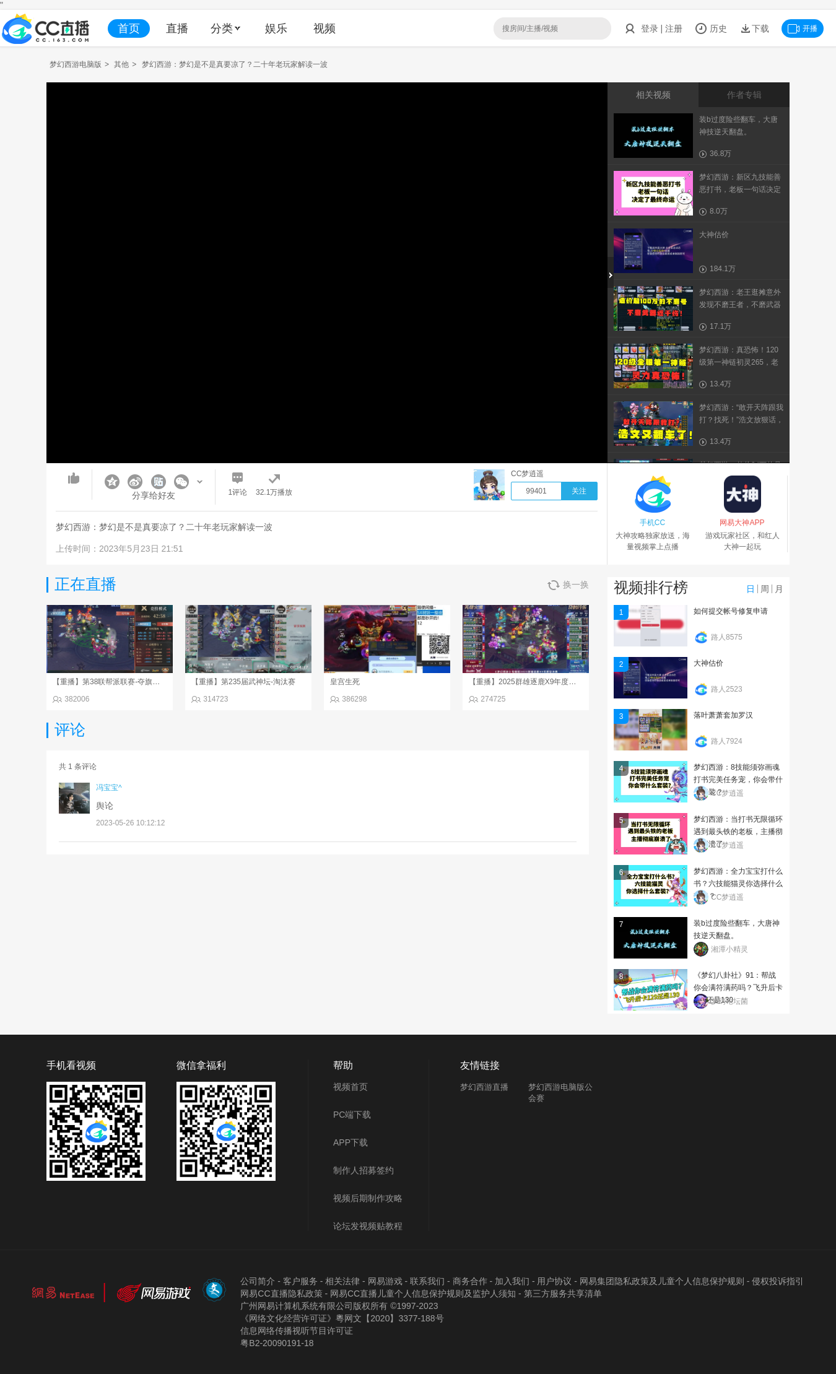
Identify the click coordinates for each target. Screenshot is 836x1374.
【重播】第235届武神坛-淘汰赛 (243, 681)
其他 (121, 64)
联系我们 (427, 1281)
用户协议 (554, 1281)
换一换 (568, 585)
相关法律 (342, 1281)
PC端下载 (352, 1114)
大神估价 (708, 663)
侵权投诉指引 (778, 1281)
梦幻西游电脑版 (76, 64)
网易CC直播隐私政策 (281, 1293)
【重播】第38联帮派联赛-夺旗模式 (110, 681)
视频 (324, 28)
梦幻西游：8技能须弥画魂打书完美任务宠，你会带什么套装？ (738, 779)
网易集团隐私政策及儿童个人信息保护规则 (662, 1281)
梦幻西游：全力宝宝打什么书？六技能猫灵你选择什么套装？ (738, 883)
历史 (711, 28)
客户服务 (300, 1281)
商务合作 (470, 1281)
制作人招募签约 (363, 1170)
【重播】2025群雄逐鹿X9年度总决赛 (530, 681)
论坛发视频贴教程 (368, 1226)
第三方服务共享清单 (563, 1293)
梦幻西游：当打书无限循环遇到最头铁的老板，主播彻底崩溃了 (738, 831)
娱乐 (276, 28)
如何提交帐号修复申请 (731, 611)
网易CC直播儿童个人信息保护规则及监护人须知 (423, 1293)
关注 (579, 491)
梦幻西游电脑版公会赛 (560, 1092)
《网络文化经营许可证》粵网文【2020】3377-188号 (341, 1318)
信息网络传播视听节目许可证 (296, 1331)
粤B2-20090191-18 (276, 1343)
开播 (802, 28)
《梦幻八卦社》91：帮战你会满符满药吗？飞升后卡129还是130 (738, 987)
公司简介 (257, 1281)
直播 (177, 28)
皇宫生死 (345, 681)
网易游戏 (385, 1281)
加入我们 (512, 1281)
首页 (129, 28)
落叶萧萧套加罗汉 (723, 715)
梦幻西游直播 (484, 1087)
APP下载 (350, 1142)
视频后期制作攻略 (368, 1198)
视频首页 (350, 1086)
